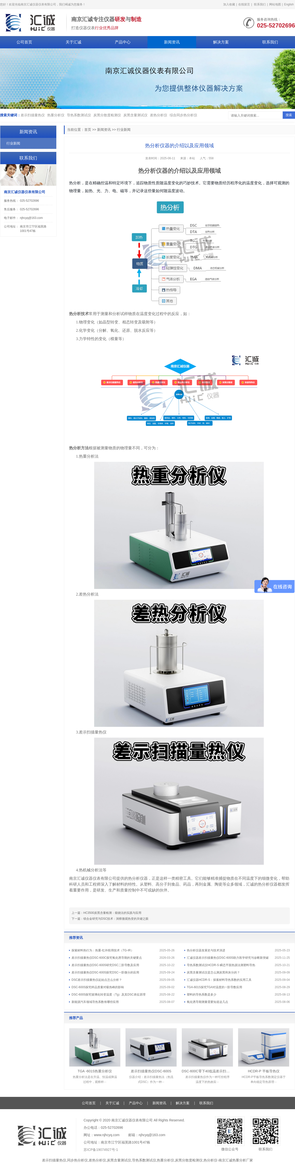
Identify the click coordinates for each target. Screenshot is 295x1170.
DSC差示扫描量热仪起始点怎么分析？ (97, 980)
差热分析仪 (158, 115)
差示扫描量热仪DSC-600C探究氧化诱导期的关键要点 (107, 957)
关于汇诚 (73, 42)
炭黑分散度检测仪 (107, 115)
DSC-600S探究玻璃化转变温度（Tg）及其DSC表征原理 (109, 994)
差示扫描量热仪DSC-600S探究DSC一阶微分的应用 (105, 972)
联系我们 (260, 4)
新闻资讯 (172, 42)
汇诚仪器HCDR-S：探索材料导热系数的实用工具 (219, 980)
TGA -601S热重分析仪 (95, 1071)
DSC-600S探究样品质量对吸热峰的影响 (98, 987)
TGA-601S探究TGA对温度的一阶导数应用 (214, 987)
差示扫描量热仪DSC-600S (151, 1071)
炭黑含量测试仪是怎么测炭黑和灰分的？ (213, 972)
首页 (87, 130)
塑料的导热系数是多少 (201, 994)
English (289, 4)
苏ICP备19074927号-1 (101, 1150)
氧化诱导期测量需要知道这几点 (207, 1002)
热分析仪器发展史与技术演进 (206, 950)
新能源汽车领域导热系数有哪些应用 (95, 1002)
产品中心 (123, 42)
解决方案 (221, 42)
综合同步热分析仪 (183, 115)
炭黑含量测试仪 (135, 115)
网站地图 (275, 4)
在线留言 (244, 4)
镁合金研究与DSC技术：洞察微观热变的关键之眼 (115, 918)
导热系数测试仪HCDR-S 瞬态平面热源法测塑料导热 (221, 965)
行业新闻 (124, 130)
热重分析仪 (55, 115)
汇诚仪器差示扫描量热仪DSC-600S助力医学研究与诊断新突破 (228, 957)
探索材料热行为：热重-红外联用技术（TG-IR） (103, 950)
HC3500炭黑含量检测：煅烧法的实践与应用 (112, 913)
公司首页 (24, 42)
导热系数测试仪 (79, 115)
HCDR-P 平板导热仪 (263, 1071)
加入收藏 (229, 4)
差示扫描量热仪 (33, 115)
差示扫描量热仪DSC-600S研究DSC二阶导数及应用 (105, 965)
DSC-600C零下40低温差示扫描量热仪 (207, 1071)
